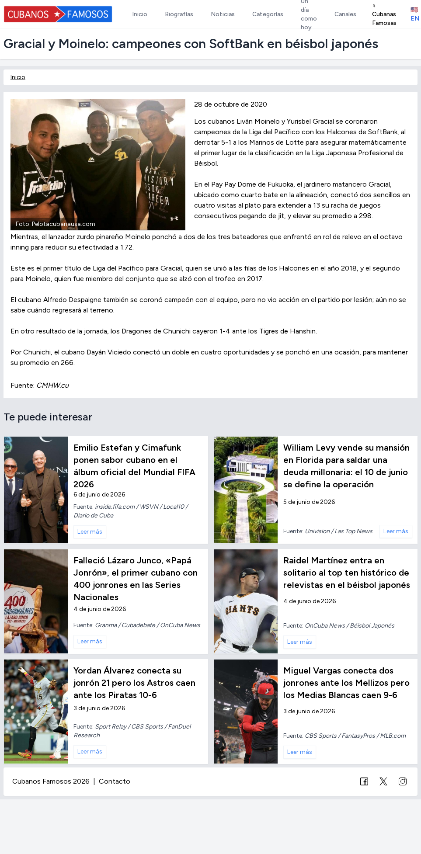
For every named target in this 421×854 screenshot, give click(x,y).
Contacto (114, 781)
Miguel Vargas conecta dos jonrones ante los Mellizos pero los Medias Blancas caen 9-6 (346, 682)
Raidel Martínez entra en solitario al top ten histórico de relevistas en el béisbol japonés (346, 572)
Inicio (17, 77)
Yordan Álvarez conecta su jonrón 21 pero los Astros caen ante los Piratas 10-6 (134, 682)
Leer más (89, 531)
